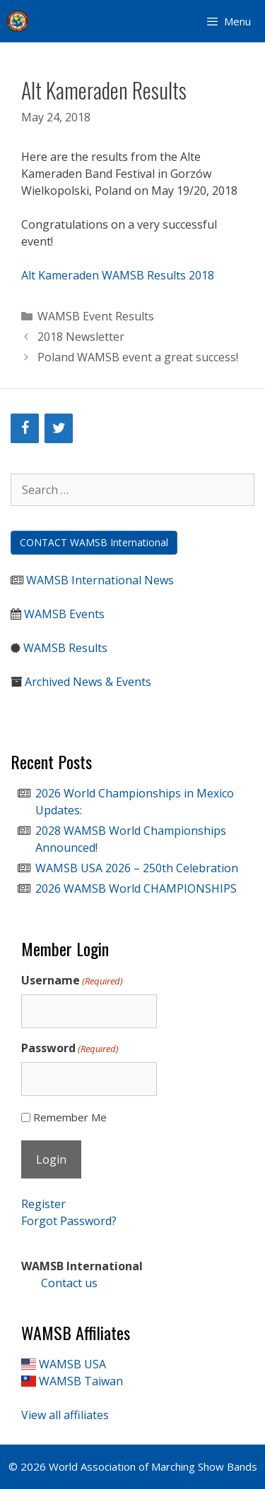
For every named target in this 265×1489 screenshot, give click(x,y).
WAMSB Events (64, 614)
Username (72, 980)
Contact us (59, 1283)
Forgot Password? (69, 1221)
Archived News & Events (88, 681)
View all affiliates (65, 1415)
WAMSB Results (65, 648)
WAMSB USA (72, 1364)
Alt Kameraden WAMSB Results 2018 (117, 275)
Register (43, 1204)
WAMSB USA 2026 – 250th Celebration (136, 868)
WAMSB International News (100, 580)
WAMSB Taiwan (81, 1381)
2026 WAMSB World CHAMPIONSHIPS (136, 888)
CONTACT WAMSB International (94, 542)
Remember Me (70, 1117)
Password (70, 1048)
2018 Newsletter (80, 336)
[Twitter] (59, 428)
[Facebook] (25, 428)
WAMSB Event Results (95, 316)
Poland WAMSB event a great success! (137, 357)
